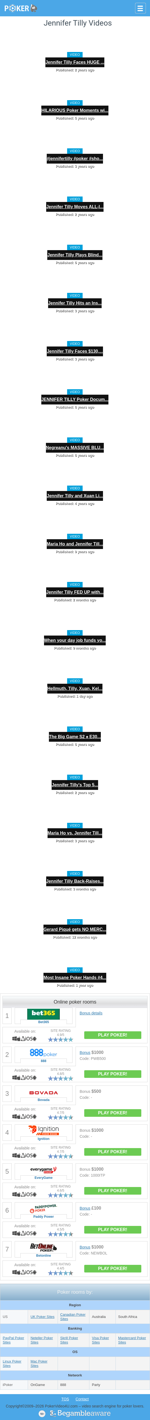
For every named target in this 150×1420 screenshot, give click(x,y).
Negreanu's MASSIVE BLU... (75, 447)
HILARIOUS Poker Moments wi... (74, 110)
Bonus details (91, 1013)
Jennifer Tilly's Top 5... (75, 785)
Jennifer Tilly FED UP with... (75, 592)
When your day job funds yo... (75, 640)
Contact (82, 1399)
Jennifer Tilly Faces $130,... (75, 351)
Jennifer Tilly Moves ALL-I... (75, 206)
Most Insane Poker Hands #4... (74, 977)
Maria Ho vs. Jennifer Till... (75, 833)
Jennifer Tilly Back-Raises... (75, 881)
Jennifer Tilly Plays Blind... (74, 255)
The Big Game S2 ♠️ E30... (75, 736)
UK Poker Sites (42, 1317)
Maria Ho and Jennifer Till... (75, 544)
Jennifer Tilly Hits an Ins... (75, 303)
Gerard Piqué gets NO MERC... (74, 929)
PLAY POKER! (112, 1035)
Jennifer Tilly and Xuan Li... (75, 495)
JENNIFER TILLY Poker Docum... (74, 399)
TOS (65, 1399)
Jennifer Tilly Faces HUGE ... (74, 62)
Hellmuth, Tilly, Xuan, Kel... (74, 688)
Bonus (85, 1052)
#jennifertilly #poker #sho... (75, 158)
